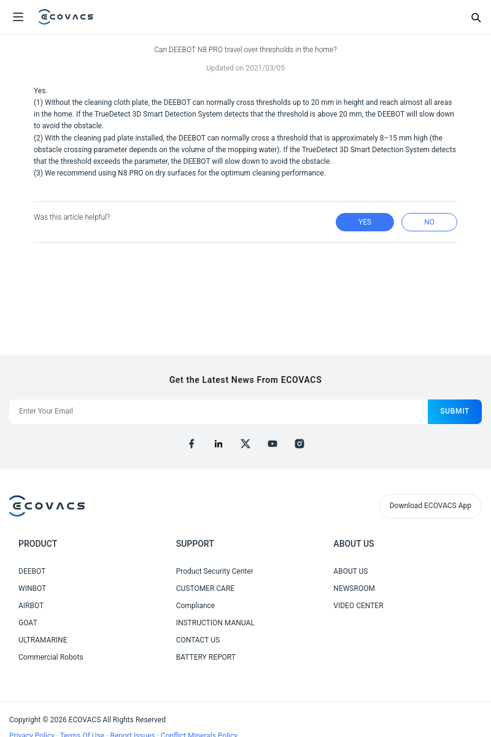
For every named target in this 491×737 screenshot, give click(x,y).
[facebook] (191, 443)
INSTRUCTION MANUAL (215, 623)
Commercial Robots (50, 657)
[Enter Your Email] (218, 411)
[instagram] (299, 443)
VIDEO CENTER (358, 605)
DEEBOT (31, 571)
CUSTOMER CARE (205, 588)
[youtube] (272, 443)
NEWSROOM (354, 588)
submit (455, 411)
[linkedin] (218, 443)
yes (364, 222)
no (429, 222)
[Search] (476, 17)
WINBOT (32, 588)
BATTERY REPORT (206, 657)
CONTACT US (198, 640)
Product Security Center (214, 571)
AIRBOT (31, 605)
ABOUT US (350, 571)
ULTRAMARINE (42, 640)
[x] (245, 443)
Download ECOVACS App (430, 505)
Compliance (195, 605)
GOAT (27, 623)
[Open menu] (17, 17)
